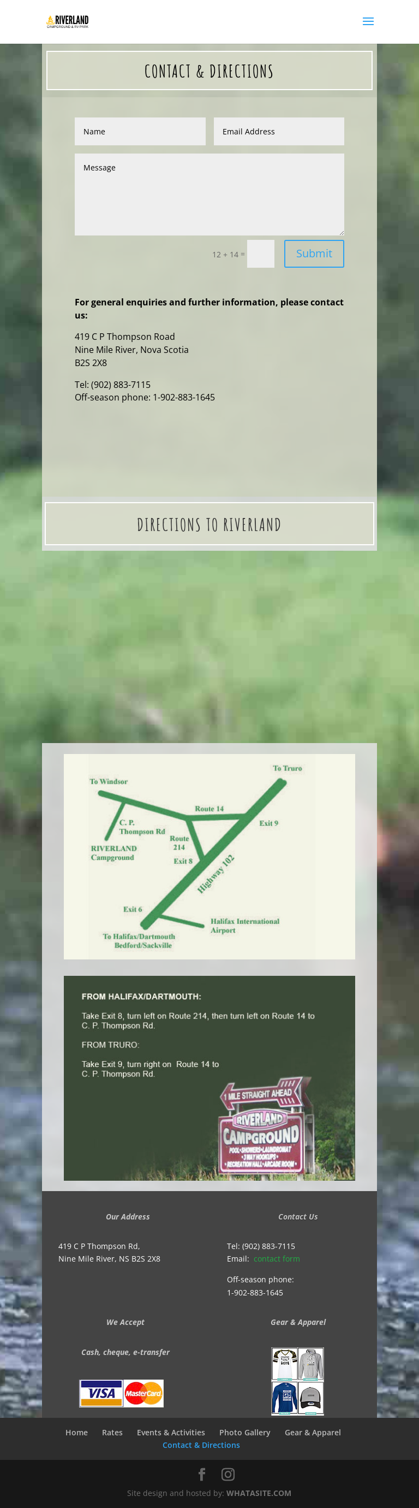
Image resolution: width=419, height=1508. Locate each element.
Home (76, 1432)
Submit (314, 253)
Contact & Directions (203, 1445)
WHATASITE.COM (258, 1493)
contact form (277, 1258)
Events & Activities (171, 1432)
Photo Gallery (245, 1432)
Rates (112, 1432)
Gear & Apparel (313, 1432)
